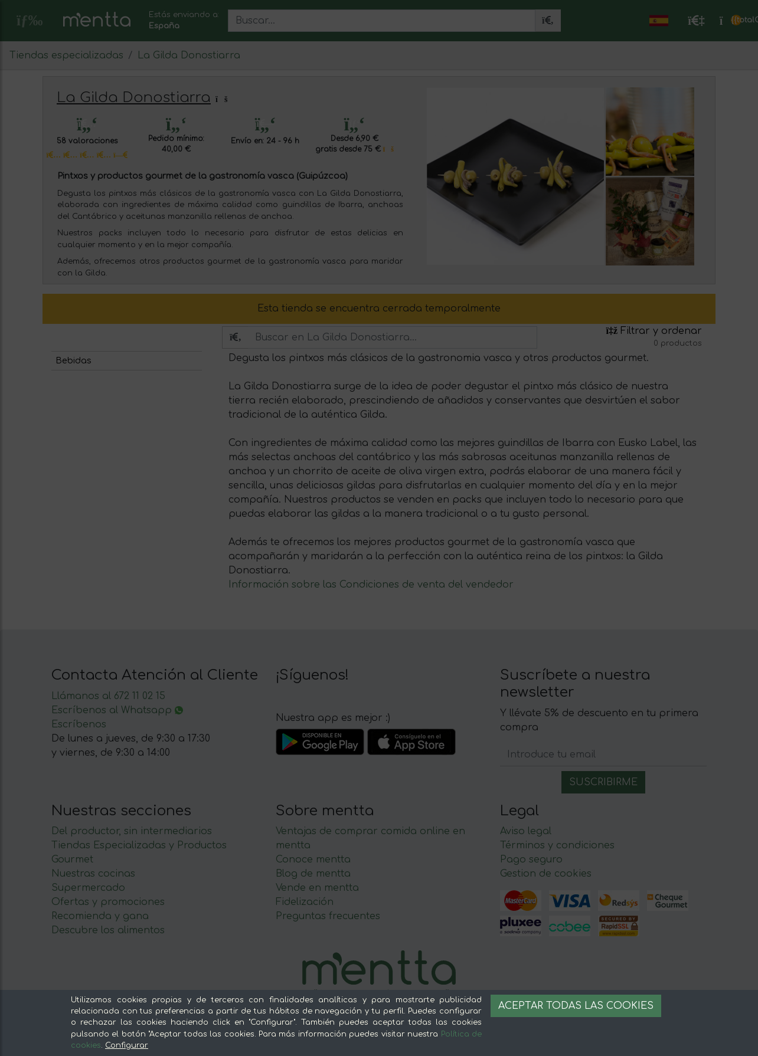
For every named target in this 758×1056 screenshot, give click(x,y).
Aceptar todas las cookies (576, 1006)
